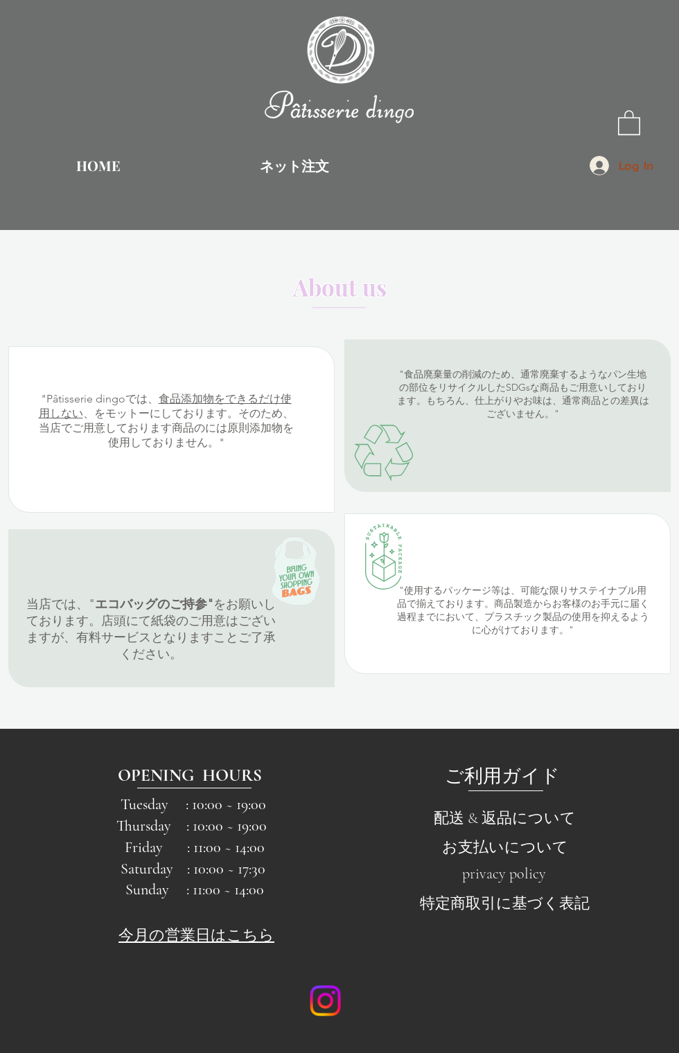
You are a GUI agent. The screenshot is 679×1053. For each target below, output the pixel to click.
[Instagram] (325, 1000)
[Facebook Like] (415, 1001)
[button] (629, 122)
